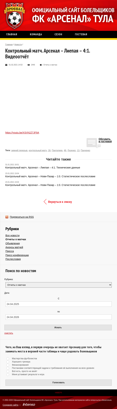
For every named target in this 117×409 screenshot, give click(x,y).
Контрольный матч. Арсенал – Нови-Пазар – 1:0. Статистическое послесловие (50, 176)
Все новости (12, 235)
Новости (18, 44)
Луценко (72, 150)
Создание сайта (10, 405)
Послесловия (13, 259)
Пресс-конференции (17, 255)
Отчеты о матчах (15, 239)
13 (78, 150)
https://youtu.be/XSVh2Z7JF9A (22, 132)
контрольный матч (38, 150)
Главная (9, 44)
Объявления (12, 243)
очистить (8, 333)
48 (65, 150)
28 (49, 150)
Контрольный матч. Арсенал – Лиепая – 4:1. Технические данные (42, 167)
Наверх (58, 393)
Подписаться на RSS (22, 217)
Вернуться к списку (60, 202)
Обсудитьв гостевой (105, 140)
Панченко (85, 150)
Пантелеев (57, 150)
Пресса (9, 251)
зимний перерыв (19, 150)
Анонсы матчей (14, 247)
